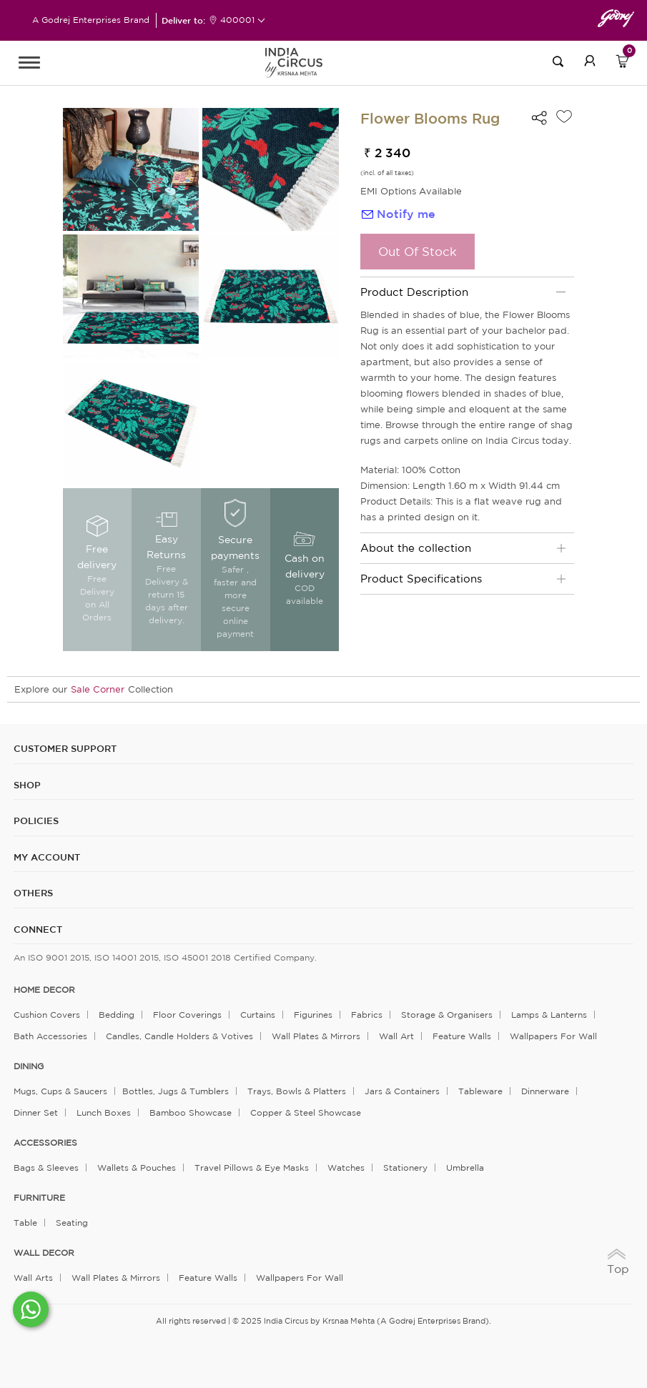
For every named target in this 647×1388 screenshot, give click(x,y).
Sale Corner (97, 689)
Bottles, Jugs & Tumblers (175, 1091)
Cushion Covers (47, 1014)
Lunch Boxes (103, 1112)
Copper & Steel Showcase (305, 1112)
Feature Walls (462, 1036)
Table (25, 1222)
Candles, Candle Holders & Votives (179, 1036)
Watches (346, 1167)
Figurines (313, 1014)
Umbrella (465, 1167)
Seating (72, 1222)
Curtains (257, 1014)
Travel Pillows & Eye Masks (251, 1167)
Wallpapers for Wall (553, 1036)
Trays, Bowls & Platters (296, 1091)
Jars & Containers (402, 1091)
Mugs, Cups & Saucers (60, 1091)
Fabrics (366, 1014)
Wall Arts (33, 1278)
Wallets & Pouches (136, 1167)
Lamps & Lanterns (549, 1014)
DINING (29, 1066)
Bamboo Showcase (190, 1112)
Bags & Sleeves (46, 1167)
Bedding (116, 1014)
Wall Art (396, 1036)
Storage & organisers (447, 1014)
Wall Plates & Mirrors (316, 1036)
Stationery (405, 1167)
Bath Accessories (50, 1036)
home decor (44, 990)
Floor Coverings (187, 1014)
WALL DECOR (44, 1253)
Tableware (480, 1091)
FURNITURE (39, 1198)
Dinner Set (36, 1112)
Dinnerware (545, 1091)
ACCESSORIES (45, 1143)
